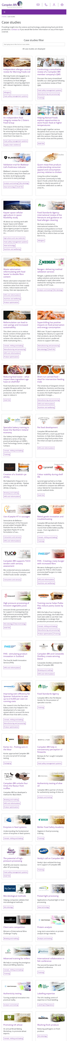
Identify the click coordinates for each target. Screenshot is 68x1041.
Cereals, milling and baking (13, 346)
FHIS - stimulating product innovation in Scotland (15, 654)
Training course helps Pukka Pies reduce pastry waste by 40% (50, 605)
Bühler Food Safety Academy (50, 827)
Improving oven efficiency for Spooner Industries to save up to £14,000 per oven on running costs (16, 697)
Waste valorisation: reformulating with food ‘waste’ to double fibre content (14, 273)
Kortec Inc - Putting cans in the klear (15, 748)
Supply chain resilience (12, 145)
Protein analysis (44, 927)
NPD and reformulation (12, 295)
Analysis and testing (11, 183)
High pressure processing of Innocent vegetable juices (16, 604)
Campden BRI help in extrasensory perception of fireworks (49, 749)
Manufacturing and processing (48, 94)
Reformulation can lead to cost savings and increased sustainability (15, 325)
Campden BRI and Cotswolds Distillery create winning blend (50, 656)
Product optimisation (11, 302)
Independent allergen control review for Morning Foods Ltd (16, 70)
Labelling (41, 1005)
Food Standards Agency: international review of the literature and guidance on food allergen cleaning (49, 216)
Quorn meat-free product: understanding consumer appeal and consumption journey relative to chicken (49, 168)
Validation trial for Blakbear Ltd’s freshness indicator (16, 165)
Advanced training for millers (16, 958)
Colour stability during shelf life (50, 475)
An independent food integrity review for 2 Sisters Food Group (16, 120)
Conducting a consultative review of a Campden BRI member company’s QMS (49, 72)
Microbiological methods (14, 896)
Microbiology (24, 183)
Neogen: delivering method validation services (49, 270)
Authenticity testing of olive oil (49, 784)
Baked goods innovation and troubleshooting (50, 517)
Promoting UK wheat (12, 1024)
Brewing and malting (11, 493)
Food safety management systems (15, 96)
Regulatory (49, 1005)
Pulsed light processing (47, 896)
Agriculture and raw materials (14, 238)
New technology (9, 187)
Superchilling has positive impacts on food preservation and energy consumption (50, 325)
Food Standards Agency (48, 693)
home (4, 17)
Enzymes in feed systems (15, 827)
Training (41, 98)
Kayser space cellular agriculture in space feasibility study (13, 215)
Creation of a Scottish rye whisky (14, 475)
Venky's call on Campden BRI (50, 858)
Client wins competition (14, 927)
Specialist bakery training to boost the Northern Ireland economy (16, 430)
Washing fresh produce (48, 1024)
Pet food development (47, 427)
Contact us (15, 29)
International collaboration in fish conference (50, 959)
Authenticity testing (12, 993)
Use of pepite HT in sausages (16, 516)
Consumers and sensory (12, 537)
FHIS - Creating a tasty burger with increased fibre (50, 562)
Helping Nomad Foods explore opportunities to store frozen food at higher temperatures (49, 121)
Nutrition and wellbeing (12, 249)
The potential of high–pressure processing (13, 859)
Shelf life (41, 143)
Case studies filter (34, 40)
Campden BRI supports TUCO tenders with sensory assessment (16, 563)
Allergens (7, 92)
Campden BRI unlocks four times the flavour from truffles (15, 786)
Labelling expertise (46, 993)
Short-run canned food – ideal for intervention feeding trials (50, 379)
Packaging (7, 763)
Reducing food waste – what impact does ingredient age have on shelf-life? (16, 379)
